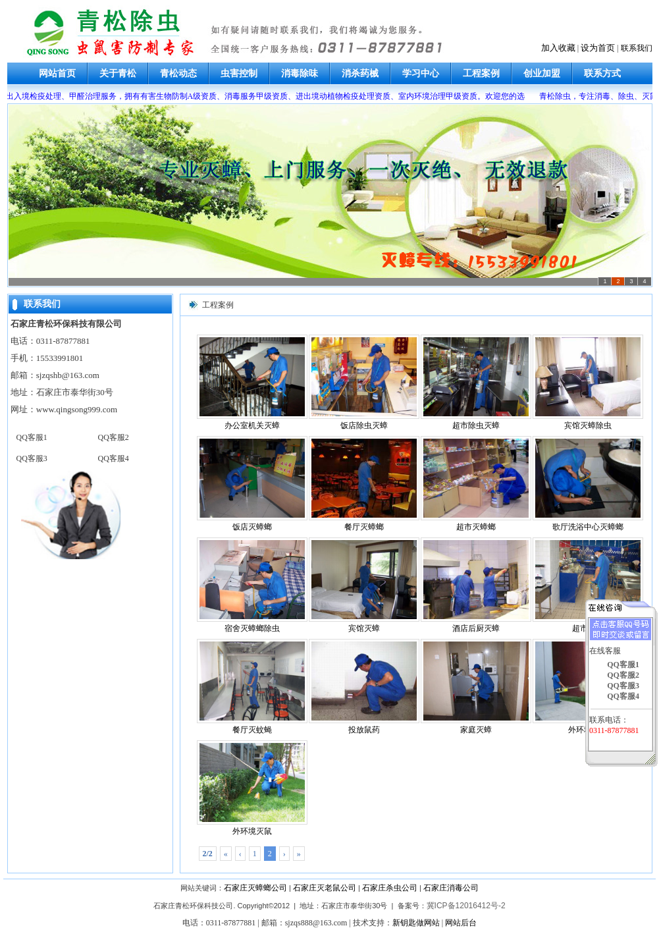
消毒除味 (299, 73)
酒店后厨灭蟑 (476, 585)
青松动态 (178, 73)
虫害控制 (239, 73)
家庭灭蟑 (476, 686)
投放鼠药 (364, 686)
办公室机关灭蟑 (252, 382)
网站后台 (461, 922)
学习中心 (420, 73)
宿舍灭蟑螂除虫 (252, 585)
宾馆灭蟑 (364, 585)
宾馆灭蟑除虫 (588, 382)
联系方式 (602, 73)
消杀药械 (360, 73)
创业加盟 (541, 73)
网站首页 (57, 73)
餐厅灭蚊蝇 (252, 686)
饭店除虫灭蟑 (364, 382)
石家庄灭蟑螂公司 (255, 887)
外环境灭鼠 (252, 788)
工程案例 (481, 73)
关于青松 (117, 73)
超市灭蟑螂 (476, 484)
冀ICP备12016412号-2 (466, 905)
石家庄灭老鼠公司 (324, 887)
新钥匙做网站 (416, 922)
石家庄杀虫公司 (389, 887)
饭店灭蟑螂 (252, 484)
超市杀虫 (588, 585)
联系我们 (636, 48)
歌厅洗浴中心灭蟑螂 (588, 484)
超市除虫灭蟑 (476, 382)
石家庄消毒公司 (451, 887)
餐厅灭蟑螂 (364, 484)
